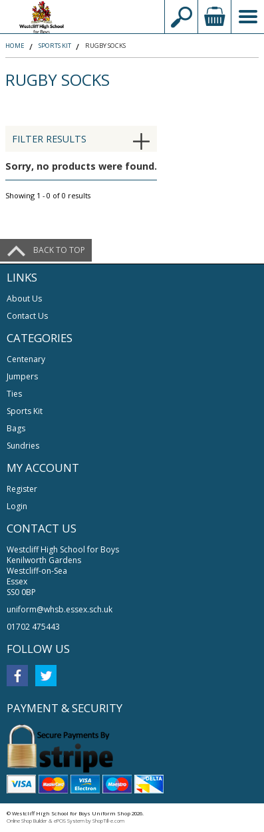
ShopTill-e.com (108, 820)
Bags (16, 428)
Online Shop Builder (27, 820)
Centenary (26, 359)
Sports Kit (25, 411)
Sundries (23, 445)
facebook (17, 675)
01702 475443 (33, 626)
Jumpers (22, 376)
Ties (14, 393)
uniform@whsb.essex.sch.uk (59, 609)
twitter (46, 675)
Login (17, 506)
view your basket (214, 16)
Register (22, 489)
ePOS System (69, 820)
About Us (24, 298)
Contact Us (27, 315)
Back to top (59, 250)
